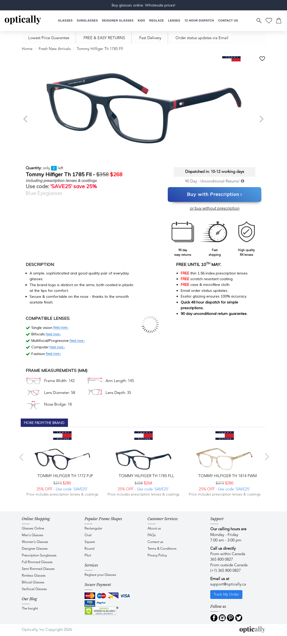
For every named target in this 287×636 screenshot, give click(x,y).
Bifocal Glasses (33, 582)
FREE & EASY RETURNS (104, 38)
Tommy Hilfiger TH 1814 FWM (227, 476)
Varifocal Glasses (34, 589)
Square (90, 542)
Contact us (155, 542)
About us (154, 528)
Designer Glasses (35, 548)
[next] (261, 119)
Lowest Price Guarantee (48, 38)
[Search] (259, 21)
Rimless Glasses (34, 575)
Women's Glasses (35, 542)
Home (27, 49)
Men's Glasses (32, 535)
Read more (60, 327)
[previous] (26, 119)
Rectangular (93, 528)
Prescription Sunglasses (39, 555)
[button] (141, 21)
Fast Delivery (150, 38)
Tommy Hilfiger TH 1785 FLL (146, 476)
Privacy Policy (157, 555)
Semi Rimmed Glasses (38, 569)
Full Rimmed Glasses (37, 562)
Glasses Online (33, 528)
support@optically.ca (228, 584)
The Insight (30, 608)
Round (89, 548)
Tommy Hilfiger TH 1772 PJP (64, 476)
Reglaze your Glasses (100, 575)
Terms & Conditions (162, 548)
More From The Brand (44, 423)
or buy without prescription (215, 209)
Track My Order (226, 594)
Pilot (88, 555)
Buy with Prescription (214, 194)
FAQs (152, 535)
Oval (88, 535)
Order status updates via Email (202, 38)
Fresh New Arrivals (55, 49)
